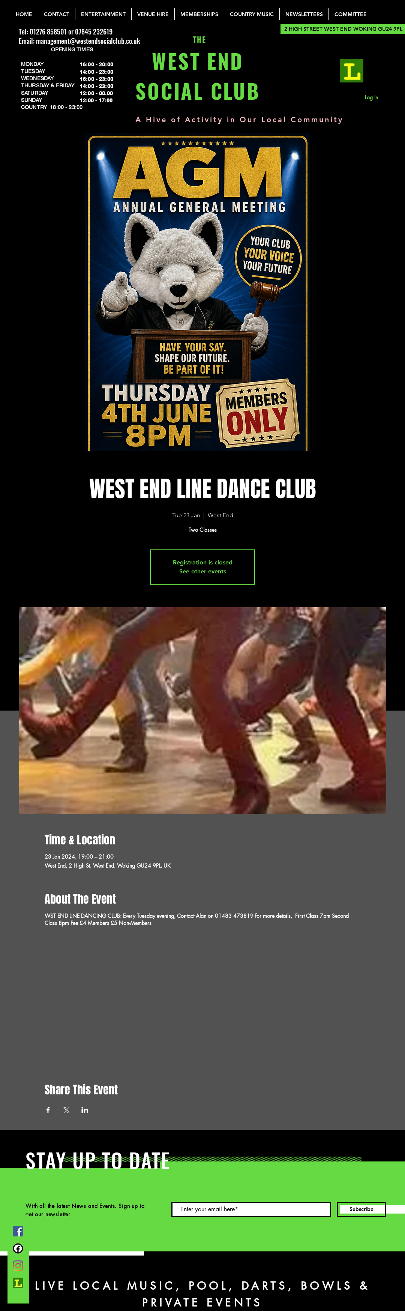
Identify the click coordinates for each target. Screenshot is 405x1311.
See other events (202, 571)
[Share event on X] (66, 1110)
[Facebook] (18, 1231)
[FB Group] (18, 1248)
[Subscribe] (361, 1209)
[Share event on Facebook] (48, 1110)
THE (198, 40)
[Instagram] (18, 1265)
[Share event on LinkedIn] (84, 1110)
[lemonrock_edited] (351, 70)
